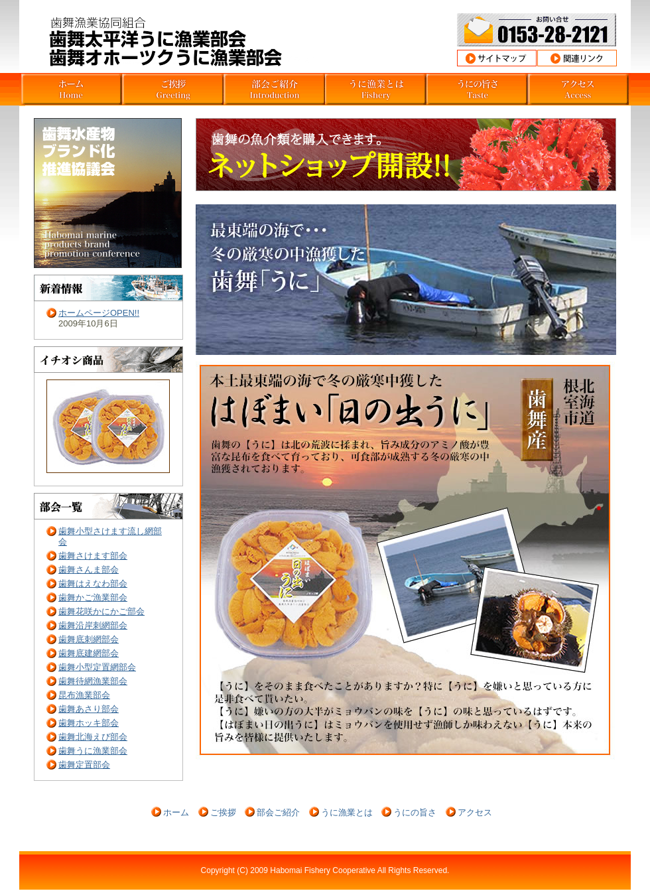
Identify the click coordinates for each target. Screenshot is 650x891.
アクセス (475, 812)
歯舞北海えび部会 (92, 737)
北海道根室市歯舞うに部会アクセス (578, 89)
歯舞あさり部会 (88, 709)
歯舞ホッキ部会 (88, 723)
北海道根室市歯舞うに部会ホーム (71, 89)
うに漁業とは (347, 812)
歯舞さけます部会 (92, 556)
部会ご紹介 (278, 812)
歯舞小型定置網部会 (97, 667)
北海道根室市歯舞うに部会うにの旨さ (477, 89)
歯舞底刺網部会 (88, 639)
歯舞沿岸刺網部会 (92, 625)
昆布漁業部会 (84, 695)
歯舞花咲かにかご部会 (101, 611)
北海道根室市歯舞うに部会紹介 (274, 89)
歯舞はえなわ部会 (92, 583)
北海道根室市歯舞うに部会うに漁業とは (375, 89)
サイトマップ (497, 58)
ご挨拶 (223, 812)
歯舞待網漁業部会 (92, 681)
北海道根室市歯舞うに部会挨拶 (173, 89)
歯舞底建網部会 (88, 653)
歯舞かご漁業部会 (92, 597)
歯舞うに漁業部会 (92, 751)
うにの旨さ (414, 812)
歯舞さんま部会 (88, 570)
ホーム (176, 812)
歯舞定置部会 (84, 765)
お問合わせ (536, 29)
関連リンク (577, 58)
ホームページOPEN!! (98, 313)
